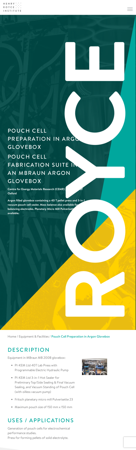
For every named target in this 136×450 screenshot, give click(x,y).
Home (12, 336)
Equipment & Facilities (34, 336)
